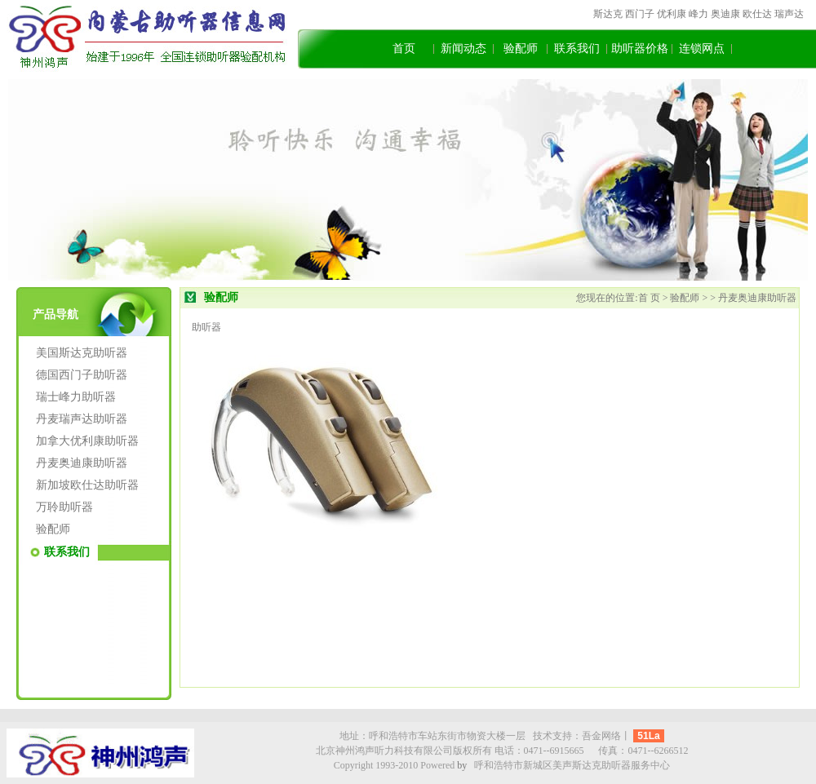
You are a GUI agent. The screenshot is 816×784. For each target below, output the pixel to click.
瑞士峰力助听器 (76, 397)
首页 (403, 48)
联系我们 (577, 48)
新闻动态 (463, 48)
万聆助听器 (64, 507)
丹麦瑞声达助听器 (81, 419)
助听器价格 (639, 48)
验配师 (520, 48)
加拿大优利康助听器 (87, 441)
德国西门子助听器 (81, 375)
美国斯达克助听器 (81, 353)
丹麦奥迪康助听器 (81, 463)
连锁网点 (702, 48)
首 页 (650, 297)
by (462, 765)
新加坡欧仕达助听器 (87, 485)
